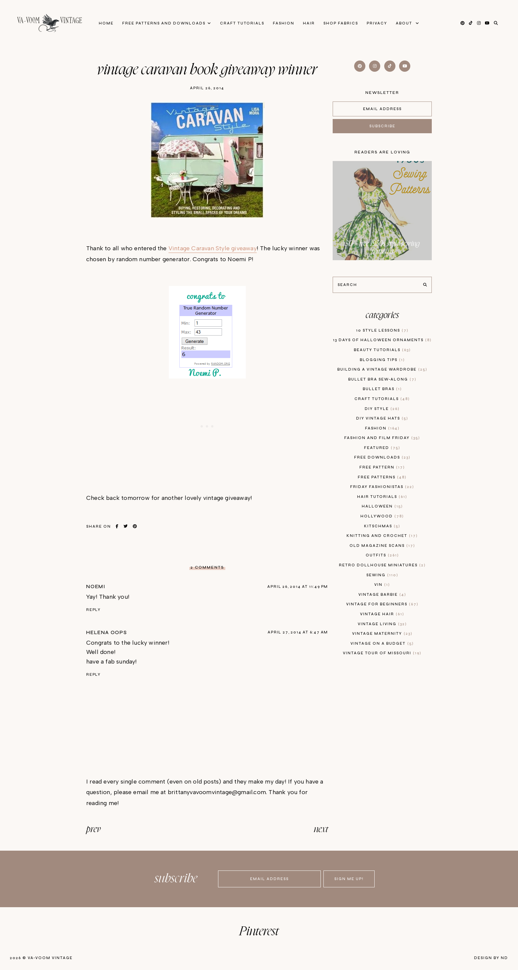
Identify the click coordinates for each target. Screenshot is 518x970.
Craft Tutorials (242, 23)
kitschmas (382, 526)
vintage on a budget (382, 643)
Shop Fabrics (340, 23)
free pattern (382, 467)
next (321, 829)
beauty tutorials (382, 350)
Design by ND (491, 958)
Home (106, 23)
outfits (382, 555)
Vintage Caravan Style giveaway (212, 248)
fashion (382, 428)
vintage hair (382, 614)
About (405, 23)
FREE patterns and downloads (163, 23)
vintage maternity (382, 633)
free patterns (382, 477)
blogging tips (382, 360)
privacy (377, 23)
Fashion (283, 23)
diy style (382, 409)
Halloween (382, 506)
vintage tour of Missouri (382, 653)
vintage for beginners (382, 604)
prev (93, 829)
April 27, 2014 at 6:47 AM (298, 632)
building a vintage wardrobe (382, 369)
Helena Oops (106, 632)
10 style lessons (382, 330)
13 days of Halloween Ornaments (382, 340)
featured (382, 448)
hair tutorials (382, 497)
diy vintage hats (382, 418)
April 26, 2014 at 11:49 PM (297, 587)
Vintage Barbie (382, 594)
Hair (309, 23)
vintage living (382, 624)
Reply (93, 610)
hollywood (382, 516)
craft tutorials (382, 399)
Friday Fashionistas (382, 487)
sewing (382, 575)
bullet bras (382, 389)
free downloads (382, 457)
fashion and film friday (382, 438)
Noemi (96, 586)
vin (382, 585)
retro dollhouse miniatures (382, 565)
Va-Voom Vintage (50, 958)
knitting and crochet (382, 536)
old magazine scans (382, 546)
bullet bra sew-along (382, 379)
